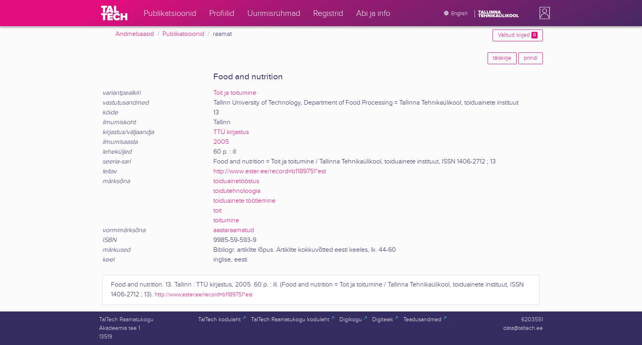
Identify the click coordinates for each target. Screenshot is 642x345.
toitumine (226, 220)
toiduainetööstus (236, 181)
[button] (543, 13)
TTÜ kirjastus (231, 132)
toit (217, 211)
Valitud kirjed (518, 35)
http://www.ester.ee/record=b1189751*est (269, 171)
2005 (221, 142)
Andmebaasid (134, 34)
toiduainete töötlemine (244, 201)
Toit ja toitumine (234, 93)
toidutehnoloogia (236, 191)
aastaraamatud (233, 230)
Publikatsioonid (183, 34)
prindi (531, 58)
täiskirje (502, 58)
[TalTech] (114, 13)
